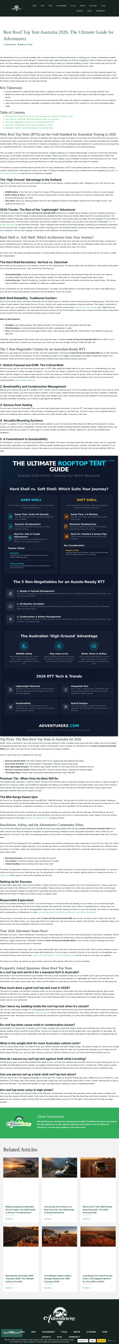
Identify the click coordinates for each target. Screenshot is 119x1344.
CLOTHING (92, 6)
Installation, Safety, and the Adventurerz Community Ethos (29, 128)
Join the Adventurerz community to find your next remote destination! (67, 912)
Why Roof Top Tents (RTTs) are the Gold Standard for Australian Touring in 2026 (39, 116)
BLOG (89, 11)
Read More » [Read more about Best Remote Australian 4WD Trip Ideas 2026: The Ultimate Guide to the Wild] (10, 1288)
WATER (81, 6)
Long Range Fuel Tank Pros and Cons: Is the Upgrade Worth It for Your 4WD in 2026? (97, 1279)
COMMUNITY (100, 11)
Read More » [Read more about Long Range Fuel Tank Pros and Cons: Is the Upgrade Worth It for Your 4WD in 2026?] (87, 1288)
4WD (49, 6)
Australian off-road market (85, 307)
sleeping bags (40, 1012)
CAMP (34, 6)
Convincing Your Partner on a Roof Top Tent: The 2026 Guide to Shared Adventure (59, 1210)
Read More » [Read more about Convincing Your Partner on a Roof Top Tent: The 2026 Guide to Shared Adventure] (48, 1219)
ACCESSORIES (61, 6)
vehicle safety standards (25, 380)
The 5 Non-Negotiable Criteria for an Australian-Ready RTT (29, 122)
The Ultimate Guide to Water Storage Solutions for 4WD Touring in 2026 (57, 1279)
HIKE (42, 6)
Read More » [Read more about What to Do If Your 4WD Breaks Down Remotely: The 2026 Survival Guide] (87, 1219)
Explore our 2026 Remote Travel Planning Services (54, 955)
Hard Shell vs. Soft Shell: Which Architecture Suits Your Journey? (32, 119)
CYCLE (72, 6)
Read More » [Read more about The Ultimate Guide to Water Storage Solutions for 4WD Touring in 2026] (48, 1288)
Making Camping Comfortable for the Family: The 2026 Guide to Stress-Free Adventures (20, 1210)
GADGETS (79, 11)
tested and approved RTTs (38, 818)
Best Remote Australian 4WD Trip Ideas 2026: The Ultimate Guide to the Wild (20, 1279)
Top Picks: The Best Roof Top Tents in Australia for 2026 (29, 125)
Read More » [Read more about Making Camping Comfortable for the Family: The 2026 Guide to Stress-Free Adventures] (10, 1219)
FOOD (103, 6)
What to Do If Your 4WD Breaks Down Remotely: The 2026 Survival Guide (97, 1210)
